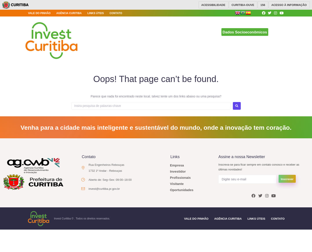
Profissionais (180, 177)
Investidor (178, 171)
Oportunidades (181, 190)
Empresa (177, 165)
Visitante (177, 184)
